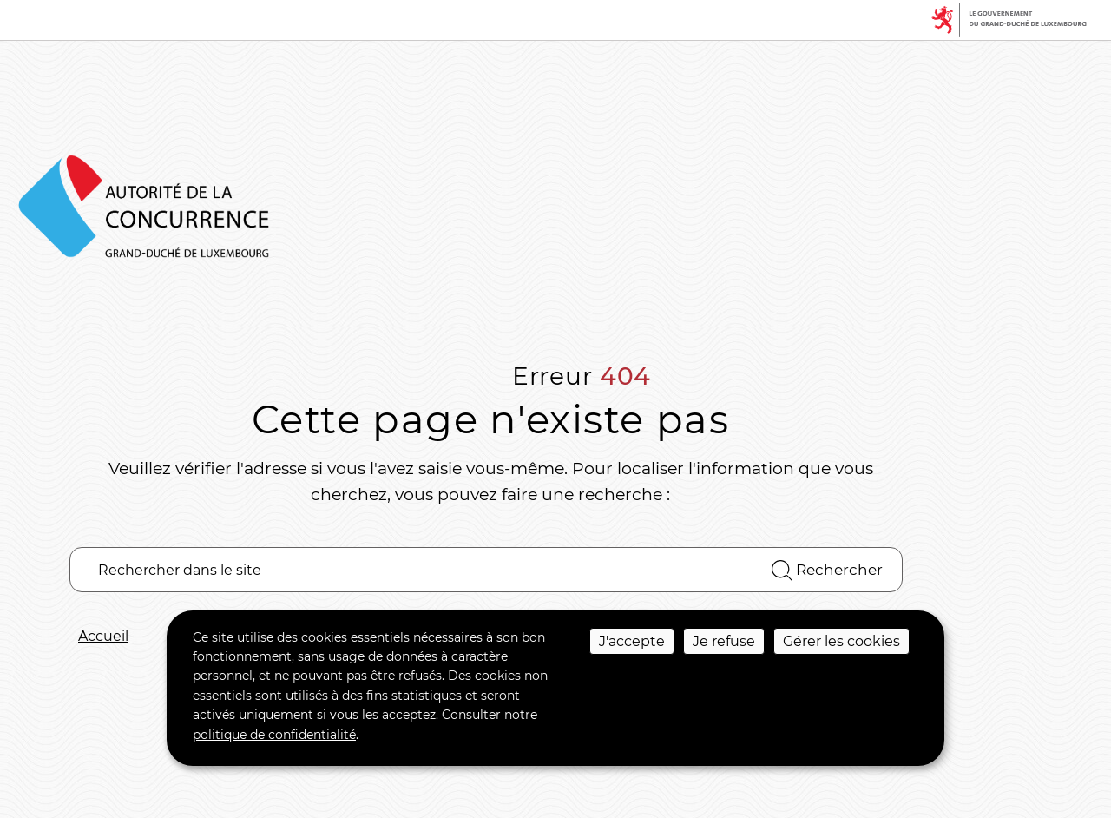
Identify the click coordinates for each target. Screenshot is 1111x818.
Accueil (103, 636)
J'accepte (632, 641)
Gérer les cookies (841, 641)
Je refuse (724, 641)
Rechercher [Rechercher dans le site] (827, 570)
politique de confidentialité (274, 734)
